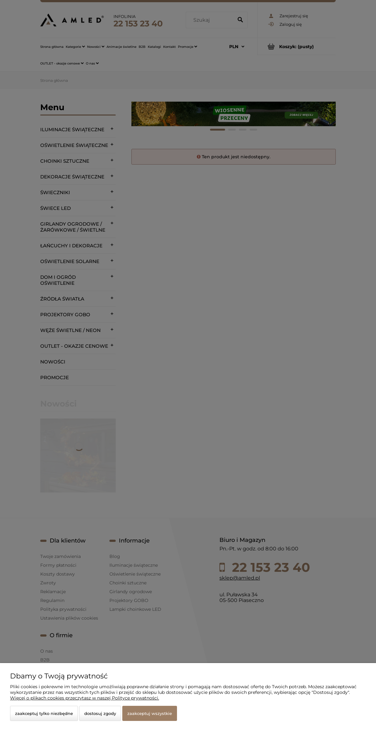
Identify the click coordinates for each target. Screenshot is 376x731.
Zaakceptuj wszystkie (149, 713)
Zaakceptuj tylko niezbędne (44, 713)
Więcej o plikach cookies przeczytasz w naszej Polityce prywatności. (84, 698)
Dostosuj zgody (100, 713)
